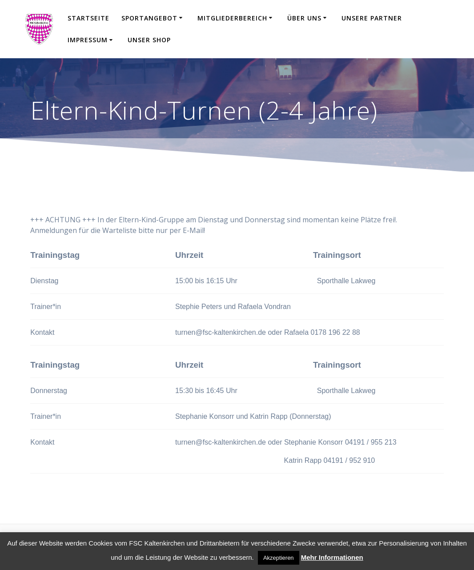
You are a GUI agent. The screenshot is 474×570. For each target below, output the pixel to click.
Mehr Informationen (332, 557)
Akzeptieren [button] (278, 557)
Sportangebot (149, 18)
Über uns (304, 18)
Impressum (88, 40)
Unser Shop (149, 40)
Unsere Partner (371, 18)
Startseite (88, 18)
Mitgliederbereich (232, 18)
